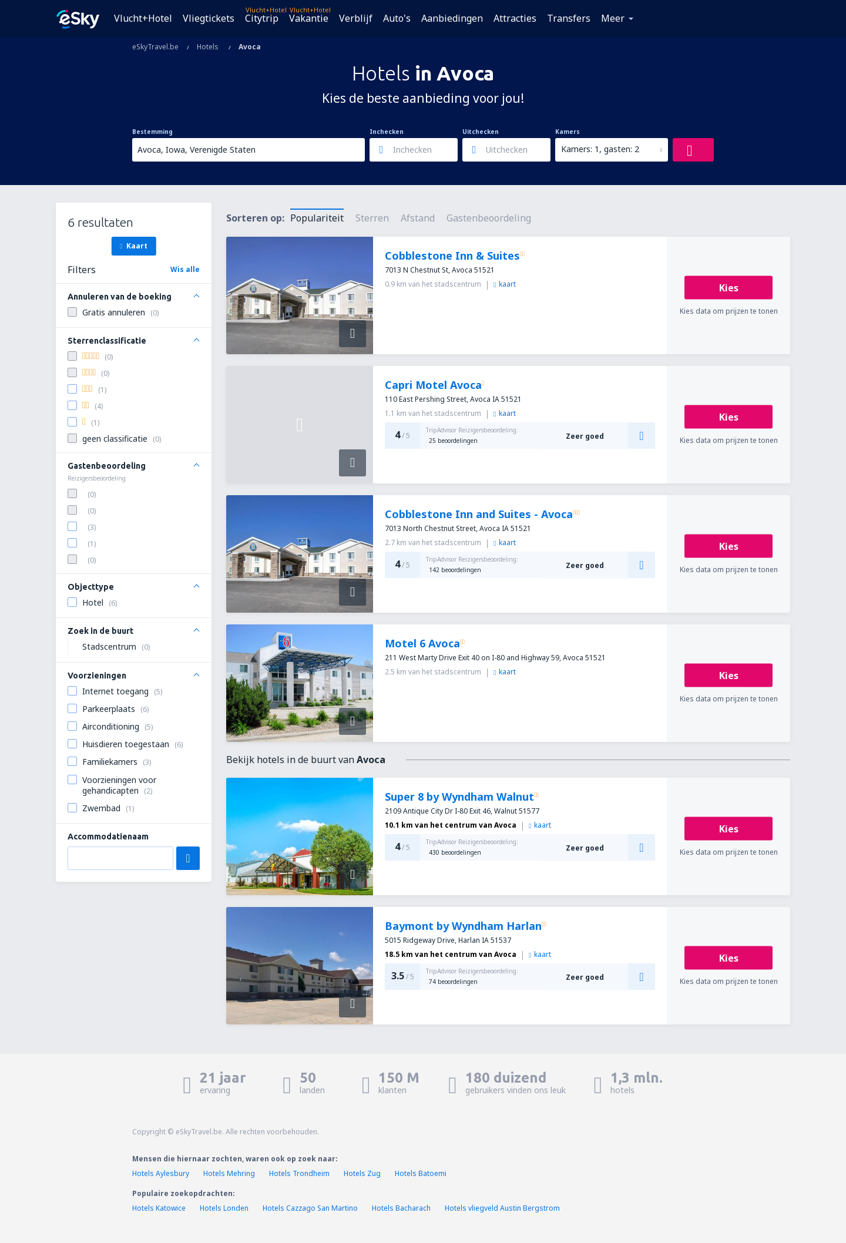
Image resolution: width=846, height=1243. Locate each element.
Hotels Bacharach (401, 1208)
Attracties (515, 18)
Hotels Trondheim (299, 1173)
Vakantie (308, 18)
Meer (613, 18)
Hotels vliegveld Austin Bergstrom (502, 1208)
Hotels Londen (225, 1208)
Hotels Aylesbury (160, 1173)
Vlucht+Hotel (143, 18)
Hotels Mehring (229, 1173)
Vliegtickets (208, 18)
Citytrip (261, 18)
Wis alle (185, 269)
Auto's (397, 18)
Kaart (133, 245)
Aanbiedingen (452, 18)
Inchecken (387, 131)
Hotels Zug (362, 1173)
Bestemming (152, 131)
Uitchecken (480, 131)
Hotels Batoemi (420, 1173)
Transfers (568, 18)
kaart (505, 284)
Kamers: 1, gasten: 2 (600, 148)
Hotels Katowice (159, 1208)
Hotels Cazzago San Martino (310, 1208)
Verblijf (355, 18)
